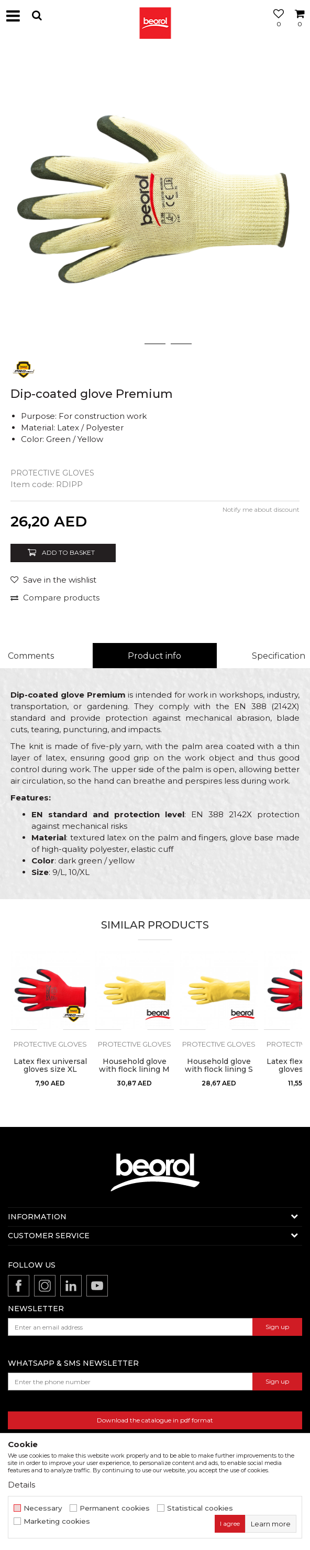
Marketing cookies (57, 1521)
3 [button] (181, 343)
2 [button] (155, 343)
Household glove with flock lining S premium (219, 1069)
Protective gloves (52, 473)
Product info (154, 656)
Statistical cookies (200, 1508)
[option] (155, 200)
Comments (31, 656)
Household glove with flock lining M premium (134, 1069)
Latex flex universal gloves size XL (50, 1065)
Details (21, 1485)
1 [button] (128, 343)
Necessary (43, 1508)
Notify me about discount (261, 509)
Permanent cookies (115, 1508)
